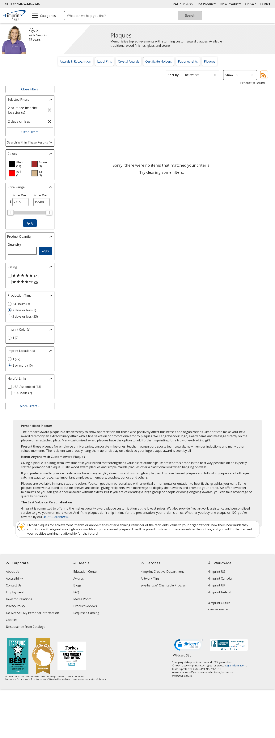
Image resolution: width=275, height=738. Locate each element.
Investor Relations (19, 599)
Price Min (19, 195)
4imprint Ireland (219, 592)
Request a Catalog (86, 613)
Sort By (173, 75)
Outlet (266, 4)
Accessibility (14, 578)
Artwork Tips (150, 578)
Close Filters (30, 89)
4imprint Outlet (219, 603)
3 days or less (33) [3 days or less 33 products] (25, 316)
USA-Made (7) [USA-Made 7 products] (22, 393)
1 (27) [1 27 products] (16, 359)
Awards (78, 578)
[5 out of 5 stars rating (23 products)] (29, 276)
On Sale (250, 4)
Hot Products (207, 4)
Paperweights (188, 61)
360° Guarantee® (55, 517)
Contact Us (14, 585)
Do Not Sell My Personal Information (33, 613)
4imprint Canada (220, 578)
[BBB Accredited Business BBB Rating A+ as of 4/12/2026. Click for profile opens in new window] (229, 645)
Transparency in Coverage (92, 627)
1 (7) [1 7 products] (15, 338)
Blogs (77, 585)
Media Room (82, 599)
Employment (15, 592)
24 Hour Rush (183, 4)
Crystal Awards (128, 61)
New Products (230, 4)
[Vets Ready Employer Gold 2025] (43, 656)
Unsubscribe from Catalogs (26, 627)
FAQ (76, 592)
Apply (30, 223)
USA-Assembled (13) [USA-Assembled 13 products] (26, 387)
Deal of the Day (219, 610)
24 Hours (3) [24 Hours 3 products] (21, 304)
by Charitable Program (164, 585)
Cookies (12, 620)
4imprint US (216, 571)
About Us (12, 571)
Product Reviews (85, 606)
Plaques (209, 61)
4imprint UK (216, 585)
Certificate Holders (158, 61)
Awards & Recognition (75, 61)
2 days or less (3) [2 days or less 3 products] (24, 310)
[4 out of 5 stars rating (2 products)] (29, 282)
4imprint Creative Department (162, 571)
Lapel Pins (104, 61)
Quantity (14, 244)
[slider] (10, 212)
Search (190, 15)
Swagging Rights (86, 620)
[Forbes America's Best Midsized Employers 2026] (72, 656)
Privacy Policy (16, 606)
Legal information (235, 665)
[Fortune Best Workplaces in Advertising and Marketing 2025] (18, 656)
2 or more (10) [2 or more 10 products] (22, 365)
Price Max (40, 195)
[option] (18, 164)
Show (229, 75)
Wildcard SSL (182, 656)
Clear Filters (29, 132)
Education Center (85, 571)
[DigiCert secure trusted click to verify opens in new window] (188, 646)
